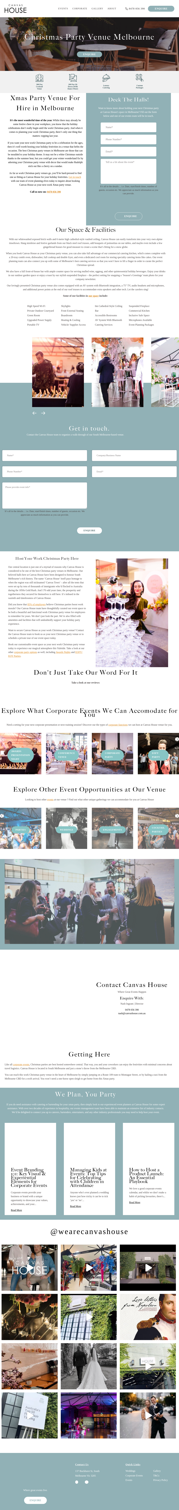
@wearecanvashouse (89, 1221)
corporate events (21, 1054)
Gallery (97, 8)
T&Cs (156, 1465)
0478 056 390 (54, 191)
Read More (16, 1200)
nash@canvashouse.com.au (132, 1003)
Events (63, 8)
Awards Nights (63, 652)
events (50, 789)
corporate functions (118, 714)
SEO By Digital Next (58, 1503)
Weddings (130, 1460)
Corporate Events (134, 1465)
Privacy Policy (160, 1469)
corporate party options (25, 652)
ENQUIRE (161, 8)
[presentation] (126, 204)
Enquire (89, 54)
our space (94, 295)
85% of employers (37, 604)
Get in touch (75, 177)
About (112, 8)
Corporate (79, 8)
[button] (35, 414)
